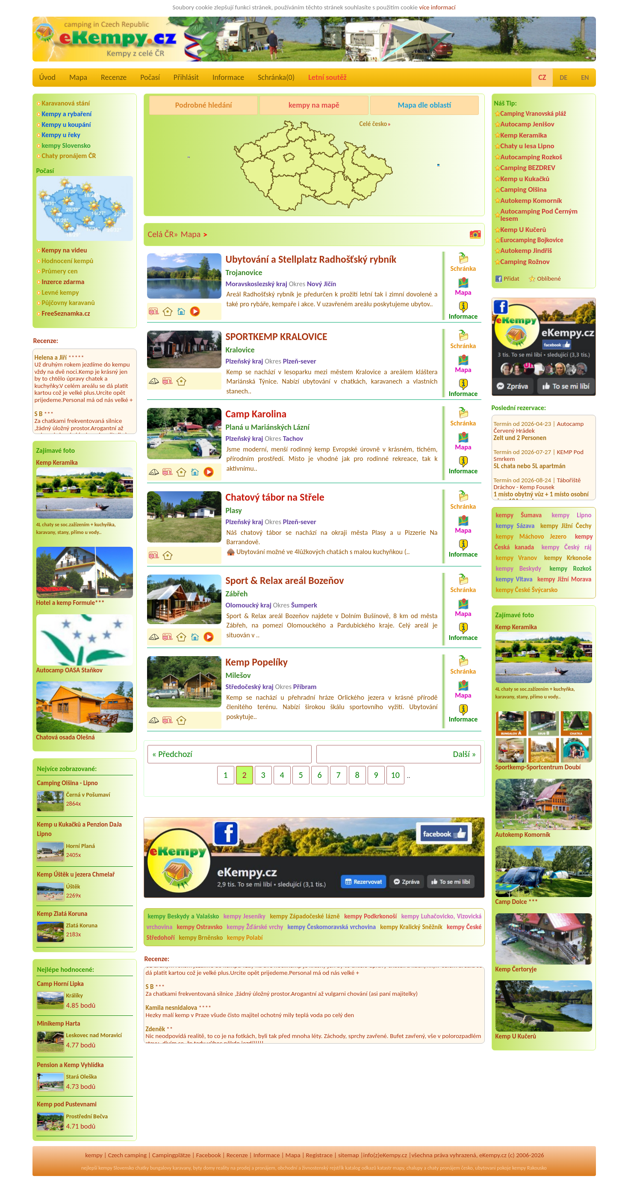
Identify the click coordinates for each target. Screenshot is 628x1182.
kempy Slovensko (66, 145)
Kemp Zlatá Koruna (62, 914)
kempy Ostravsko (199, 927)
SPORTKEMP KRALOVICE (276, 336)
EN (585, 77)
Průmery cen (60, 271)
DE (563, 77)
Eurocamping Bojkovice (532, 240)
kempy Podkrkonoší (370, 916)
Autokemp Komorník (531, 200)
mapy (398, 1168)
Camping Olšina (524, 189)
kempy (93, 1155)
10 (395, 775)
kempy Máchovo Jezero (531, 536)
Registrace (319, 1155)
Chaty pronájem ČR (69, 156)
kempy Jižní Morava (564, 579)
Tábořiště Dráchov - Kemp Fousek (537, 465)
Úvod (47, 77)
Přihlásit (186, 77)
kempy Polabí (245, 937)
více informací (437, 7)
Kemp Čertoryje (516, 969)
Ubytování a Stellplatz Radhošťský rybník (311, 259)
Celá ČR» (163, 234)
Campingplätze (171, 1155)
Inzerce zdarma (63, 282)
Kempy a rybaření (67, 114)
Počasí (150, 77)
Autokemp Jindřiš (526, 250)
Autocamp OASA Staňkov (69, 670)
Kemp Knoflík (574, 497)
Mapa (78, 77)
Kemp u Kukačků (525, 178)
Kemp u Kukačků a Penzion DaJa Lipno (79, 829)
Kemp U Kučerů (523, 229)
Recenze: (46, 341)
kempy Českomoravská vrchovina (332, 927)
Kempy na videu (64, 250)
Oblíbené (549, 278)
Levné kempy (60, 292)
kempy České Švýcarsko (527, 590)
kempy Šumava (519, 515)
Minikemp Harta (58, 1023)
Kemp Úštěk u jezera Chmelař (76, 874)
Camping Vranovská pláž (533, 113)
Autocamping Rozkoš (532, 157)
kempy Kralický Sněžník (411, 927)
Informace (228, 77)
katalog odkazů (360, 1168)
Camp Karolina (256, 414)
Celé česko (373, 124)
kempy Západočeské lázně (304, 916)
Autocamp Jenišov (527, 124)
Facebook (208, 1155)
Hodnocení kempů (68, 261)
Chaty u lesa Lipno (527, 145)
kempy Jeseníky (244, 916)
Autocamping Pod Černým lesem (539, 215)
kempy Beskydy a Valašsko (183, 916)
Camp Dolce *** (516, 902)
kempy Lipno (571, 515)
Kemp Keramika (57, 462)
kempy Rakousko (529, 1168)
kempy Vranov (516, 558)
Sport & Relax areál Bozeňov (285, 580)
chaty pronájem (444, 1168)
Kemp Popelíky (257, 662)
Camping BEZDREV (528, 167)
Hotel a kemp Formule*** (70, 603)
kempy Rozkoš (570, 568)
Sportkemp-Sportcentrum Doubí (538, 767)
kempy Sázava (515, 526)
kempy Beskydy (518, 568)
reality (223, 1168)
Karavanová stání (66, 103)
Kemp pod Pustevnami (67, 1104)
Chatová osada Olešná (65, 737)
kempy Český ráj (567, 547)
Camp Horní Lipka (60, 984)
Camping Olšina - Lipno (67, 783)
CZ (542, 77)
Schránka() (276, 77)
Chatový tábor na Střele (275, 497)
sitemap (348, 1155)
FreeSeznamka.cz (66, 313)
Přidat (511, 278)
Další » (464, 754)
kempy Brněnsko (201, 937)
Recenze (114, 77)
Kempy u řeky (61, 135)
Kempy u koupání (66, 124)
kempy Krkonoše (567, 558)
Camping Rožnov (525, 261)
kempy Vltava (514, 579)
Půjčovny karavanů (68, 303)
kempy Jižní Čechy (566, 526)
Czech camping (127, 1155)
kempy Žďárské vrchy (255, 927)
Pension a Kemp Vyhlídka (70, 1065)
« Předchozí (172, 754)
